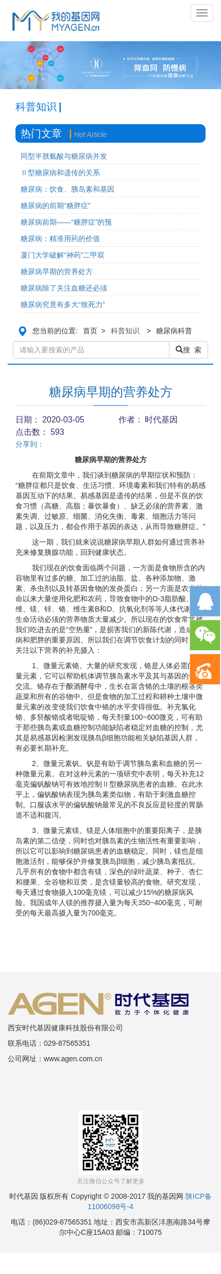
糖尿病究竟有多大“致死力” (63, 304)
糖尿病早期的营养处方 (57, 271)
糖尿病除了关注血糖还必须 (64, 288)
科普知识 (125, 331)
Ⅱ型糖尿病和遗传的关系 (60, 172)
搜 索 (188, 350)
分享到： (29, 444)
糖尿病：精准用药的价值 (60, 238)
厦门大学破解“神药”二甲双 (63, 255)
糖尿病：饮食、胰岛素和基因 (67, 189)
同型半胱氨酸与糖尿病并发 (64, 156)
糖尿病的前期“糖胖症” (55, 205)
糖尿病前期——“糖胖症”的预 (66, 222)
